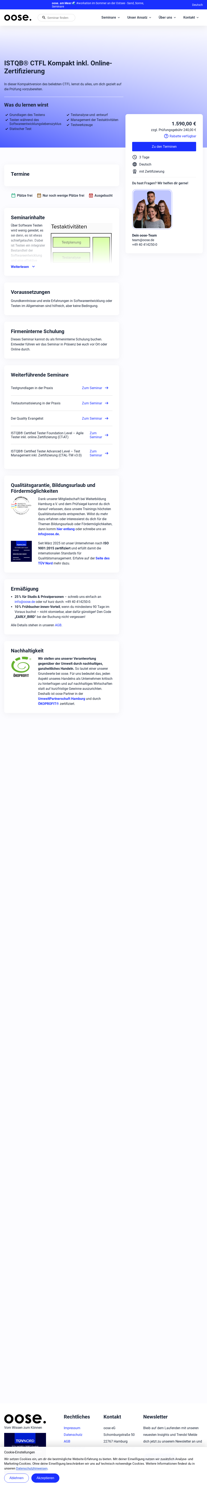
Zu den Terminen (164, 147)
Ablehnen (16, 1478)
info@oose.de (25, 602)
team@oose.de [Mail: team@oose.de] (143, 240)
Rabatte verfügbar (180, 136)
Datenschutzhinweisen (31, 1468)
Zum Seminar (95, 388)
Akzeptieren (45, 1478)
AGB (58, 625)
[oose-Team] (154, 209)
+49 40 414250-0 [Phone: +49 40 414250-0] (144, 245)
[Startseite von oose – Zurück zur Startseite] (17, 17)
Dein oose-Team (144, 235)
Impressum (72, 1428)
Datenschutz (73, 1435)
